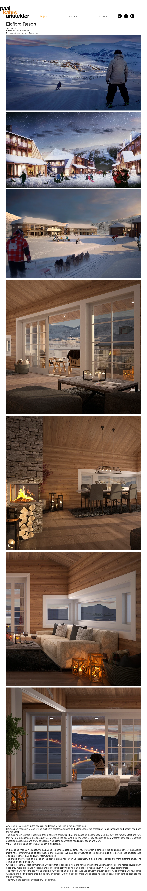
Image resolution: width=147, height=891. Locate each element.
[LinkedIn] (132, 16)
